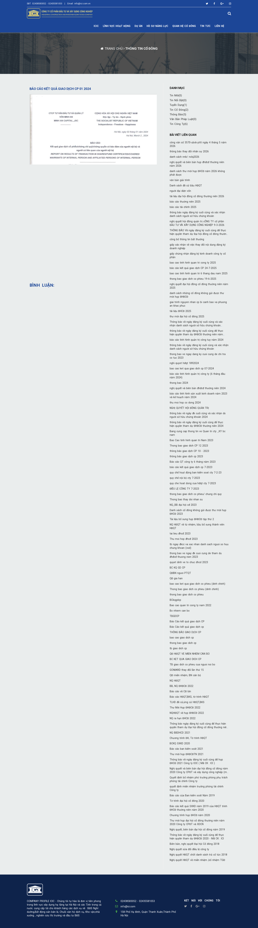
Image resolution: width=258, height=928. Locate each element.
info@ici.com (128, 906)
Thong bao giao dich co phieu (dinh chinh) (194, 589)
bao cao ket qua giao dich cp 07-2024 (192, 368)
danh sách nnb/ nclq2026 (184, 156)
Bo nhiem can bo (180, 610)
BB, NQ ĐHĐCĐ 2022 (181, 686)
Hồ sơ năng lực (157, 26)
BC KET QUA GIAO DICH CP (185, 659)
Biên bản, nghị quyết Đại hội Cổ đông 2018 (194, 843)
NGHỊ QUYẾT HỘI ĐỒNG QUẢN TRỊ (189, 408)
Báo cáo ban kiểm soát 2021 (186, 748)
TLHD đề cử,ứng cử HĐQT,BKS (187, 702)
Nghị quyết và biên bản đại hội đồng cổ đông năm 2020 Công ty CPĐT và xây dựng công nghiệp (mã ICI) (199, 772)
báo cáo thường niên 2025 (185, 201)
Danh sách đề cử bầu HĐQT (186, 185)
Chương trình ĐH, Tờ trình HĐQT (188, 738)
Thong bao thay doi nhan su (186, 499)
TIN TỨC (205, 26)
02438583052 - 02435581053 (47, 3)
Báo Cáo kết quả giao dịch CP (187, 621)
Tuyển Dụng (178, 105)
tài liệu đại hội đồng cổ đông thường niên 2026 (197, 196)
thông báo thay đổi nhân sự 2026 (189, 151)
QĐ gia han (176, 578)
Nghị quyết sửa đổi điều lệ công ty (189, 849)
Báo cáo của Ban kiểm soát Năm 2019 (192, 795)
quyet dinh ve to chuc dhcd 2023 (189, 562)
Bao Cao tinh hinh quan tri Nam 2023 (191, 440)
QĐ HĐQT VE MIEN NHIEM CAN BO (190, 653)
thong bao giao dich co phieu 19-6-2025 (193, 278)
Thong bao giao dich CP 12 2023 (189, 445)
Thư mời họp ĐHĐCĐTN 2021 (187, 754)
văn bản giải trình (180, 180)
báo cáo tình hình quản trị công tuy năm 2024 (196, 339)
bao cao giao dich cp (182, 637)
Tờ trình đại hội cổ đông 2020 (187, 800)
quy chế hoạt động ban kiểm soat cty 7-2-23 (195, 472)
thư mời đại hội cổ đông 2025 (187, 316)
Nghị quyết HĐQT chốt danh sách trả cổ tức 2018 (198, 854)
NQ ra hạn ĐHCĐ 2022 (182, 718)
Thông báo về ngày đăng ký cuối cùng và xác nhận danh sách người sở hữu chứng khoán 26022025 (196, 325)
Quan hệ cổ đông (184, 26)
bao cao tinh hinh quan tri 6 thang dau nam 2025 (199, 273)
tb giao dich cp (178, 648)
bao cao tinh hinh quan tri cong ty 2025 (193, 262)
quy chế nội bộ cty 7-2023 (185, 477)
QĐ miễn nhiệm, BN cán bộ (185, 675)
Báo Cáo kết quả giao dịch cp (187, 626)
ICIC (96, 26)
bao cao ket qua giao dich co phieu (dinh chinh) (197, 583)
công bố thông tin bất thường (187, 239)
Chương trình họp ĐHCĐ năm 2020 (190, 815)
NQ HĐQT (175, 680)
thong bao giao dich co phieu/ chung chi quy (196, 494)
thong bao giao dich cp (183, 643)
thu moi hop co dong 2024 (185, 402)
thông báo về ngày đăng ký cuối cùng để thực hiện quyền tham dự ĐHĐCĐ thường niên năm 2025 (196, 334)
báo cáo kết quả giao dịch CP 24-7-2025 (193, 268)
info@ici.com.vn (82, 3)
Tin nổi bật (178, 100)
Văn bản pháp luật (183, 119)
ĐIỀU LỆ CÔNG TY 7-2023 (184, 488)
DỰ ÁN (138, 26)
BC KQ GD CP (177, 567)
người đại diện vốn (180, 190)
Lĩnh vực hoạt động (116, 26)
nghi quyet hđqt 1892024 (184, 363)
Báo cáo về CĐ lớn (180, 691)
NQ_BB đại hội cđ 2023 (183, 504)
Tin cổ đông (179, 109)
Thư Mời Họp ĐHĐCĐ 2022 (185, 707)
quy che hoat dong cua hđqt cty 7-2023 (193, 483)
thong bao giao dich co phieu (187, 594)
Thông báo (178, 114)
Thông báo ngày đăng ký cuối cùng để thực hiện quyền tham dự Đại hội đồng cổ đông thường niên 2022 (199, 727)
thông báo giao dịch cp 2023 (186, 456)
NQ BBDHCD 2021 (180, 732)
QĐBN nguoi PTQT (180, 573)
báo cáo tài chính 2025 (183, 207)
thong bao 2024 (179, 382)
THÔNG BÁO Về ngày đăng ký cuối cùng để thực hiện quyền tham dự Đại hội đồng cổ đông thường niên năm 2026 (199, 234)
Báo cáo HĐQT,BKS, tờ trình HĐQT (189, 696)
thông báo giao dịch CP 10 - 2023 (189, 451)
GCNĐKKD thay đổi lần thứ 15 (187, 669)
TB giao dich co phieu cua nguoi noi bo (192, 664)
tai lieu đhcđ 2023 (180, 533)
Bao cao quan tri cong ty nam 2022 (190, 605)
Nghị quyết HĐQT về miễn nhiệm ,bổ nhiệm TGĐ (197, 860)
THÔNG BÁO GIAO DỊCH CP (185, 632)
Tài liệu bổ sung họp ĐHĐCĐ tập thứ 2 (192, 519)
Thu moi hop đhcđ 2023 (184, 538)
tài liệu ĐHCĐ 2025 (180, 311)
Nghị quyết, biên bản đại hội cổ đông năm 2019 (197, 829)
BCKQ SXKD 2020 (180, 743)
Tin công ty (179, 124)
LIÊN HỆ (219, 26)
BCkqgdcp (175, 599)
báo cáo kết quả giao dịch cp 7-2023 (191, 467)
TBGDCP (174, 616)
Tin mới (176, 95)
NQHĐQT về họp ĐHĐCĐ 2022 (187, 712)
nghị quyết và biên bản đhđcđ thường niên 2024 (198, 388)
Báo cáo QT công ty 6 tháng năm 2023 (193, 461)
